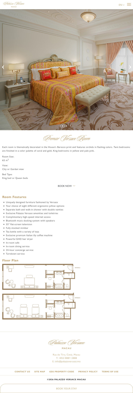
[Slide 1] (62, 125)
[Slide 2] (66, 126)
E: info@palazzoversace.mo (66, 361)
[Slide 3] (70, 126)
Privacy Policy (88, 371)
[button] (121, 5)
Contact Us (22, 371)
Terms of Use (110, 371)
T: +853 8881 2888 (66, 358)
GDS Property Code (61, 371)
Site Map (39, 371)
